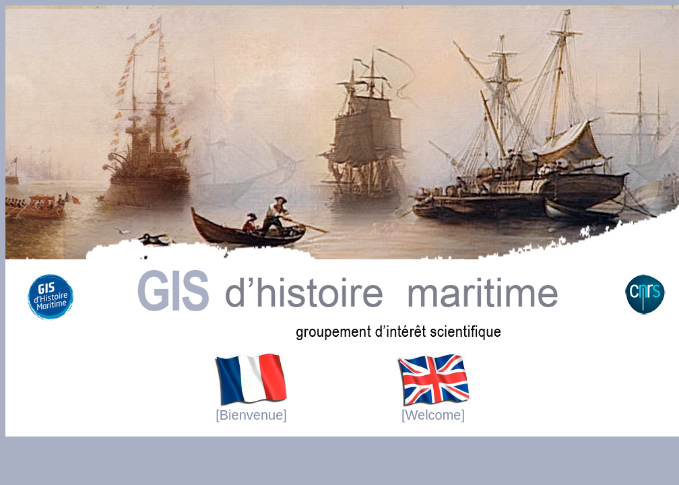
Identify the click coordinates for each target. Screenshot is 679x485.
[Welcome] (433, 408)
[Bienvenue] (251, 408)
